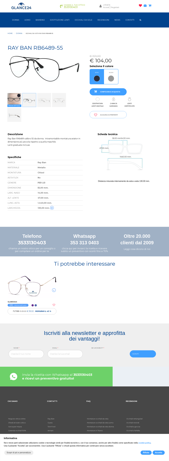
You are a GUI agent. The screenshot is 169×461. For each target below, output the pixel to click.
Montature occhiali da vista (97, 419)
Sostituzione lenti (60, 20)
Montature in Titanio (95, 431)
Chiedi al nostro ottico (17, 423)
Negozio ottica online (16, 419)
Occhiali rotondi (132, 423)
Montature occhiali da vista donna (100, 427)
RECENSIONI (103, 20)
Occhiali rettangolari (134, 419)
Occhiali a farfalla (133, 431)
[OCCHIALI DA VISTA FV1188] (32, 286)
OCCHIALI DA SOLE (83, 20)
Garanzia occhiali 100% (17, 431)
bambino (40, 20)
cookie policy (144, 443)
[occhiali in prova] (146, 6)
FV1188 (32, 311)
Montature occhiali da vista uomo (100, 423)
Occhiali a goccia (133, 427)
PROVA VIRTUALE (18, 305)
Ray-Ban (51, 419)
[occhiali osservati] (141, 6)
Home (10, 33)
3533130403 (32, 243)
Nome (16, 348)
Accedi (106, 7)
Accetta (158, 453)
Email (55, 348)
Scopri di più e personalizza (19, 453)
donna (15, 20)
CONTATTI (129, 20)
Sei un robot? (97, 348)
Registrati (115, 7)
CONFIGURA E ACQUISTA (106, 91)
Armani (50, 431)
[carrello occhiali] (150, 6)
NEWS (117, 20)
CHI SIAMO (13, 401)
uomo (27, 20)
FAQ (88, 401)
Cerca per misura (15, 427)
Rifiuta (146, 453)
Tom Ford (51, 427)
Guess (50, 423)
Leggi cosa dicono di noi (137, 249)
